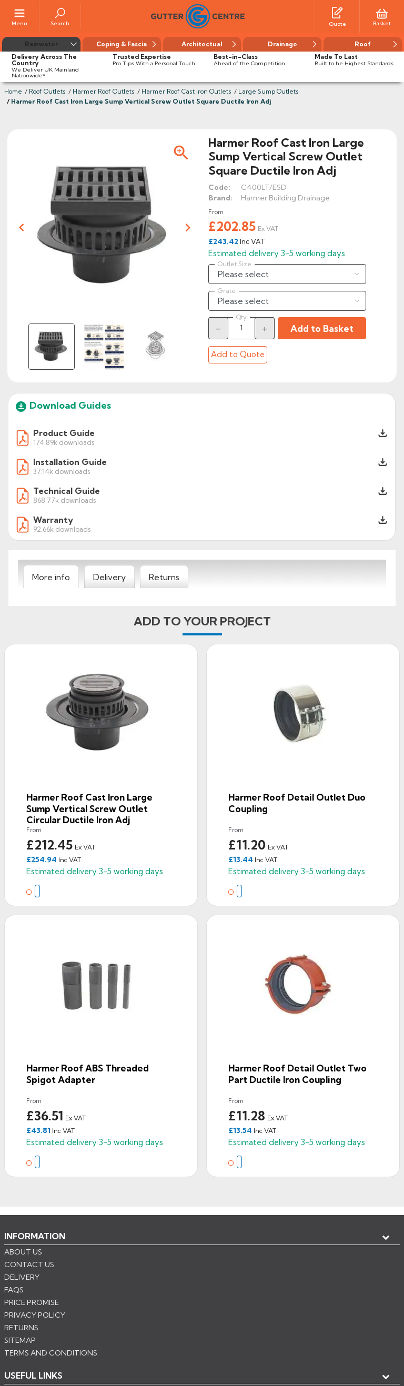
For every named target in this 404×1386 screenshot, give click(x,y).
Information (34, 1236)
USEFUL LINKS (33, 1253)
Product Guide (64, 433)
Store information (58, 1288)
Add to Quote (238, 354)
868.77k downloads (64, 500)
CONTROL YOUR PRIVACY (51, 1339)
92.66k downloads (61, 529)
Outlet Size (234, 264)
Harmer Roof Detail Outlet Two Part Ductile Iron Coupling (297, 1074)
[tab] (51, 577)
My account (42, 1271)
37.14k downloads (61, 471)
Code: (219, 187)
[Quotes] (337, 12)
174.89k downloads (63, 442)
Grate (227, 291)
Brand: (220, 198)
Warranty (53, 519)
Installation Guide (70, 462)
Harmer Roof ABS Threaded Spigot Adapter (87, 1074)
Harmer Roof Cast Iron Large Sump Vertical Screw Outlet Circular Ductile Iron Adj (89, 808)
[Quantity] (241, 328)
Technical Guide (66, 491)
